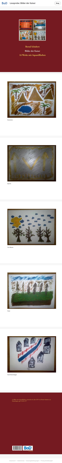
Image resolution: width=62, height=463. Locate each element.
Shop (57, 3)
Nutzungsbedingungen (32, 460)
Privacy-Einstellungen (47, 460)
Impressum (12, 460)
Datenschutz (20, 460)
